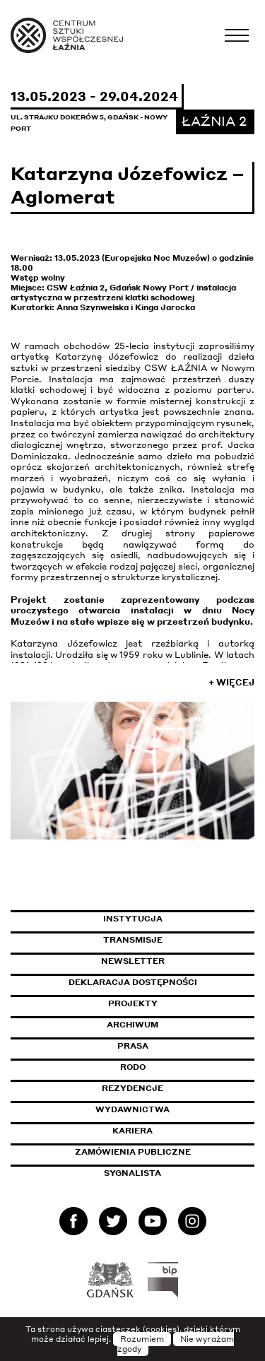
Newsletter (133, 961)
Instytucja (133, 919)
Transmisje (179, 940)
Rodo (133, 1067)
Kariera (132, 1131)
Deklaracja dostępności (133, 982)
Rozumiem (142, 1339)
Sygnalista (132, 1173)
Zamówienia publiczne (164, 1152)
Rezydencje (132, 1088)
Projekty (133, 1003)
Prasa (132, 1046)
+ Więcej (231, 682)
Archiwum (132, 1025)
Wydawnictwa (132, 1109)
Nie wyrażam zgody (176, 1344)
